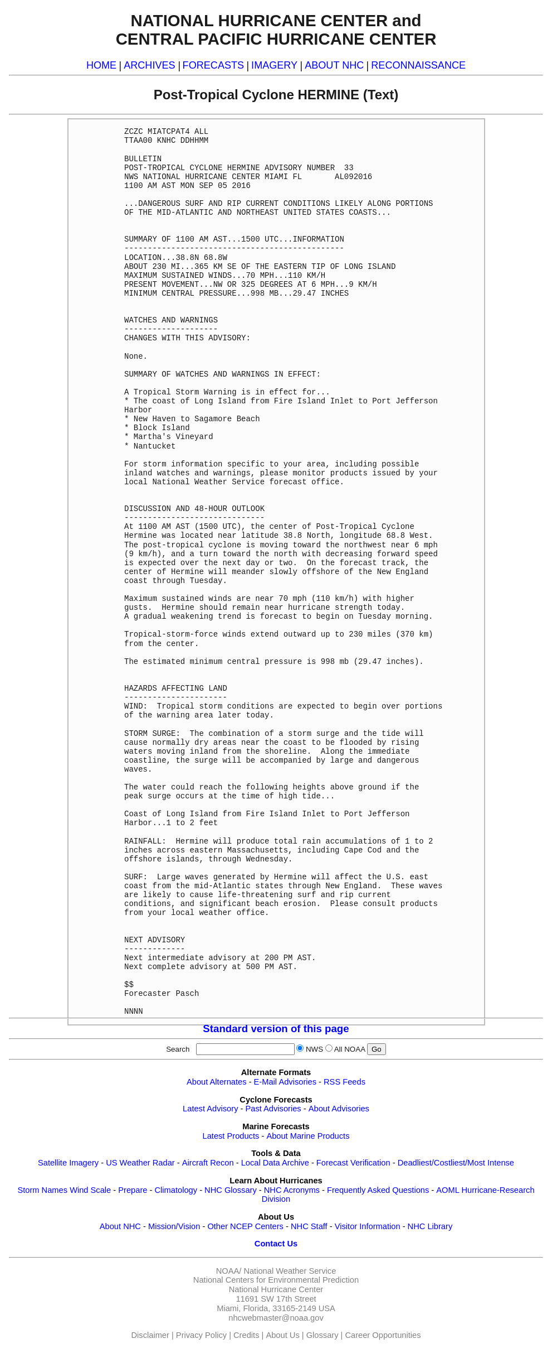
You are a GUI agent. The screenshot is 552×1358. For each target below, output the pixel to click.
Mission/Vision (174, 1226)
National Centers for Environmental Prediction (276, 1279)
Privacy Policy (201, 1335)
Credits (246, 1335)
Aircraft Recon (208, 1162)
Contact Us (276, 1243)
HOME (101, 65)
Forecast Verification (353, 1162)
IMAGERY (274, 65)
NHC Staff (309, 1226)
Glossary (322, 1335)
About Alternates (217, 1081)
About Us (282, 1335)
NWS (314, 1049)
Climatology (175, 1190)
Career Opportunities (383, 1335)
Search (180, 1049)
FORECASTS (214, 65)
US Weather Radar (140, 1162)
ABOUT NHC (334, 65)
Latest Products (231, 1135)
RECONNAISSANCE (418, 65)
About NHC (120, 1226)
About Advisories (339, 1108)
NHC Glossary (230, 1190)
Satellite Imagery (68, 1162)
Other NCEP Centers (245, 1226)
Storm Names (42, 1190)
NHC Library (430, 1226)
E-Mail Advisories (285, 1081)
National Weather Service (289, 1270)
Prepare (132, 1190)
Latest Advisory (210, 1108)
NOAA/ (229, 1270)
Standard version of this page (276, 1028)
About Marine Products (307, 1135)
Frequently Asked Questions (378, 1190)
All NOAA (349, 1049)
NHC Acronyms (292, 1190)
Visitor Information (367, 1226)
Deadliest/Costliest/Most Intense (456, 1162)
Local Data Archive (275, 1162)
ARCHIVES (149, 65)
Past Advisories (273, 1108)
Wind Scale (90, 1190)
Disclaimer (150, 1335)
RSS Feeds (344, 1081)
